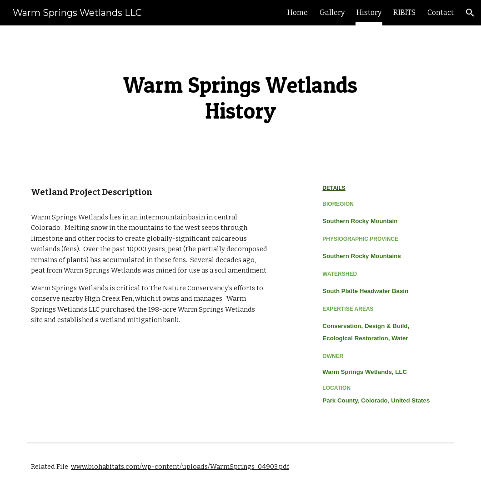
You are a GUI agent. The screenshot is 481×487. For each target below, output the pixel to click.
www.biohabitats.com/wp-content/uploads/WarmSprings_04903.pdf (180, 466)
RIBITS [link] (404, 12)
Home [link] (297, 12)
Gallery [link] (332, 12)
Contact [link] (440, 12)
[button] (470, 13)
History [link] (368, 12)
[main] (240, 97)
